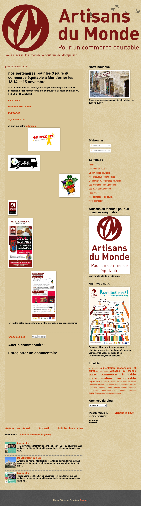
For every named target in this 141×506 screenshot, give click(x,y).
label (110, 387)
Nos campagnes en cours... (101, 197)
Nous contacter (96, 201)
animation (104, 371)
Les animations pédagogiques (102, 185)
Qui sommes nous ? (98, 169)
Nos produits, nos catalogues (102, 177)
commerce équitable (118, 374)
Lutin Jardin (14, 100)
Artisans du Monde (123, 371)
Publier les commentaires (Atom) (35, 435)
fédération (31, 126)
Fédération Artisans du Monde (101, 384)
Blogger (84, 500)
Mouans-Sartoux (120, 387)
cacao (92, 374)
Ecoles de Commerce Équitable (114, 382)
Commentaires (99, 151)
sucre (91, 393)
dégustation (94, 382)
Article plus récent (17, 428)
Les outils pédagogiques (100, 189)
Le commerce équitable (99, 173)
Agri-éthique (93, 368)
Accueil (44, 428)
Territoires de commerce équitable (108, 393)
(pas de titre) (23, 443)
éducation (132, 382)
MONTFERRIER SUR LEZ (29, 458)
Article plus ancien (70, 428)
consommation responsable (112, 378)
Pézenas (103, 390)
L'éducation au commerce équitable (105, 181)
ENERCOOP (14, 113)
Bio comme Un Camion (20, 107)
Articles (95, 146)
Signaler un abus (124, 412)
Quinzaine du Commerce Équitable (121, 390)
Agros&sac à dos (17, 119)
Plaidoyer (93, 193)
